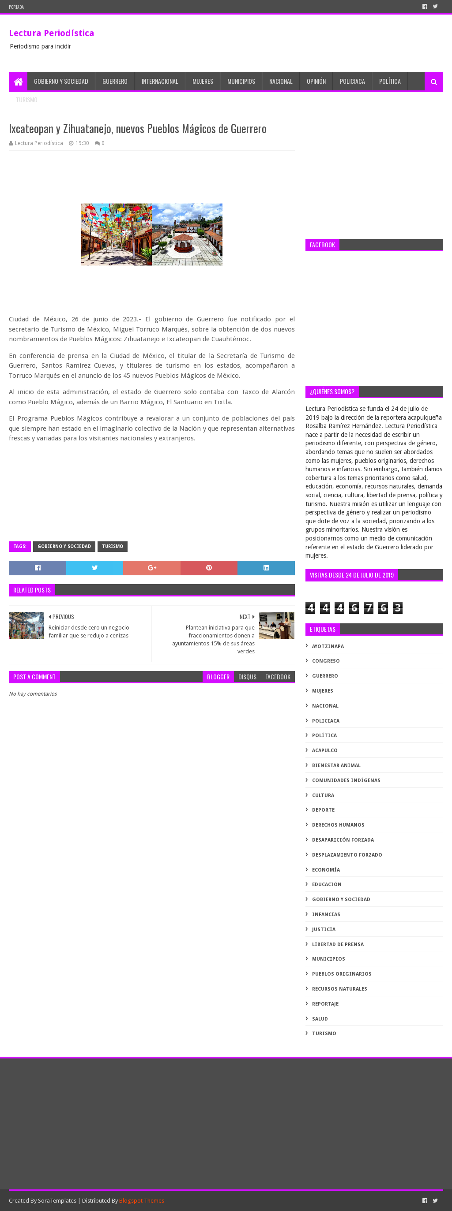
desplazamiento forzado (347, 855)
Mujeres (202, 81)
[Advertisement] (374, 175)
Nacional (281, 81)
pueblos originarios (342, 974)
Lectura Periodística (51, 33)
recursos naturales (339, 989)
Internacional (160, 81)
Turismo (27, 99)
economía (326, 870)
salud (320, 1019)
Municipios (241, 81)
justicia (323, 929)
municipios (328, 959)
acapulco (325, 750)
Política (390, 81)
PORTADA (16, 7)
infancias (326, 914)
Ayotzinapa (328, 646)
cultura (323, 795)
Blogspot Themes (141, 1200)
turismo (112, 546)
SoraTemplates (57, 1200)
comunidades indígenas (346, 780)
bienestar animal (336, 765)
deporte (323, 810)
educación (327, 884)
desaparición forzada (343, 840)
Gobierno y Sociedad (61, 81)
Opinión (316, 81)
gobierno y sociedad (64, 546)
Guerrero (115, 81)
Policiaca (352, 81)
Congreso (326, 661)
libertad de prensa (338, 944)
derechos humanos (338, 825)
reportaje (325, 1004)
